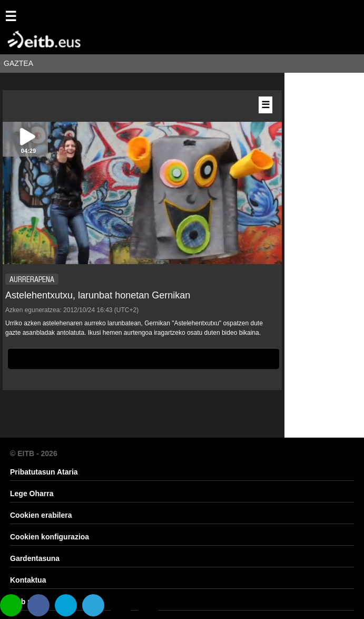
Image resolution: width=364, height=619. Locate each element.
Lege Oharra (31, 493)
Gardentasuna (35, 558)
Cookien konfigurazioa (49, 537)
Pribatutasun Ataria (44, 472)
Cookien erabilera (41, 515)
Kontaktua (28, 580)
